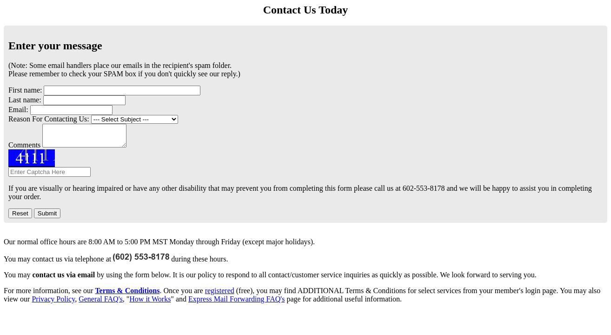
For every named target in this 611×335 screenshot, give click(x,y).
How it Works (150, 303)
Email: (18, 110)
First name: (25, 90)
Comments (24, 149)
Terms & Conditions (127, 295)
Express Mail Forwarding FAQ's (236, 303)
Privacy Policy (53, 303)
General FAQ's (101, 303)
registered (219, 295)
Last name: (24, 100)
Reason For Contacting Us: (48, 119)
